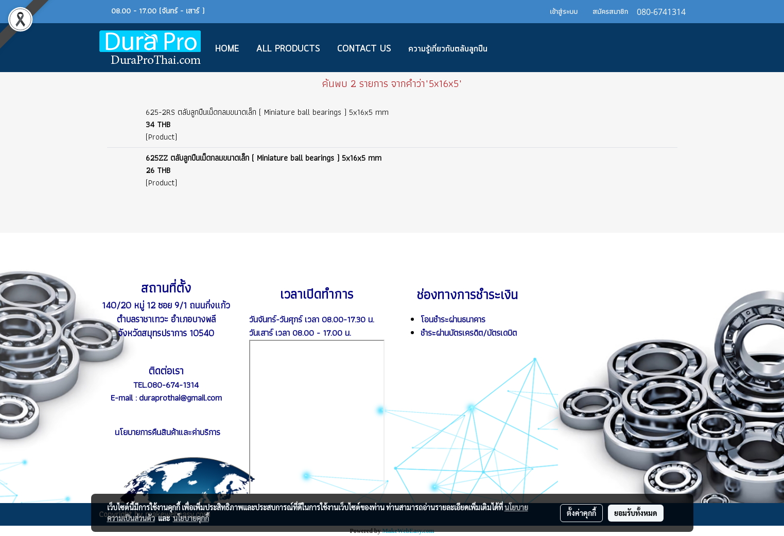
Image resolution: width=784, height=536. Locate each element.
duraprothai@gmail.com (180, 397)
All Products (288, 49)
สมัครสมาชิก (610, 11)
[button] (511, 48)
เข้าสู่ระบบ (564, 11)
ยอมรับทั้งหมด (635, 512)
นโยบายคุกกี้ (191, 518)
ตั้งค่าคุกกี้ (581, 512)
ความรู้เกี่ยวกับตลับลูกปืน (447, 49)
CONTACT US (364, 49)
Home (227, 49)
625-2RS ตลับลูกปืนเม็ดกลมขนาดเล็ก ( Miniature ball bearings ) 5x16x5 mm (267, 112)
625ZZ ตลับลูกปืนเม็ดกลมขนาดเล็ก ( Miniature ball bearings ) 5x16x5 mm (263, 157)
